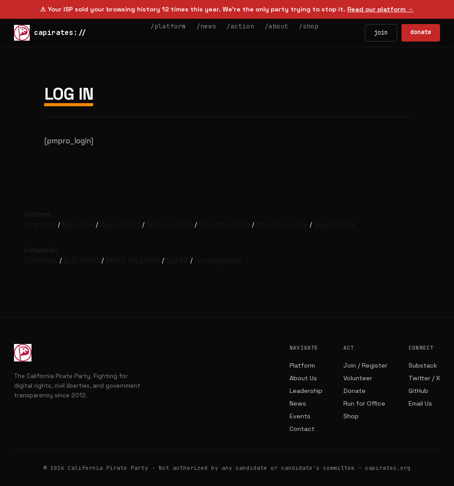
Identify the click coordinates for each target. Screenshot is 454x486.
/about (276, 26)
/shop (308, 26)
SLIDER (177, 260)
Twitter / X (424, 378)
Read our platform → (380, 9)
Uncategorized (218, 260)
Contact (302, 429)
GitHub (418, 391)
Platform (302, 365)
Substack (423, 365)
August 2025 (120, 224)
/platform (168, 26)
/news (206, 26)
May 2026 (78, 224)
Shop (351, 416)
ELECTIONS (82, 260)
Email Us (420, 403)
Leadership (306, 391)
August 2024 (334, 224)
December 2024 (224, 224)
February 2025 (170, 224)
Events (300, 416)
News (298, 403)
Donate (354, 391)
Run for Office (364, 403)
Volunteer (357, 378)
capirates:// (50, 33)
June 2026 (40, 224)
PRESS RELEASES (133, 260)
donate (420, 32)
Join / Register (365, 365)
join (381, 32)
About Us (303, 378)
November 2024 (282, 224)
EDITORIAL (41, 260)
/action (240, 26)
